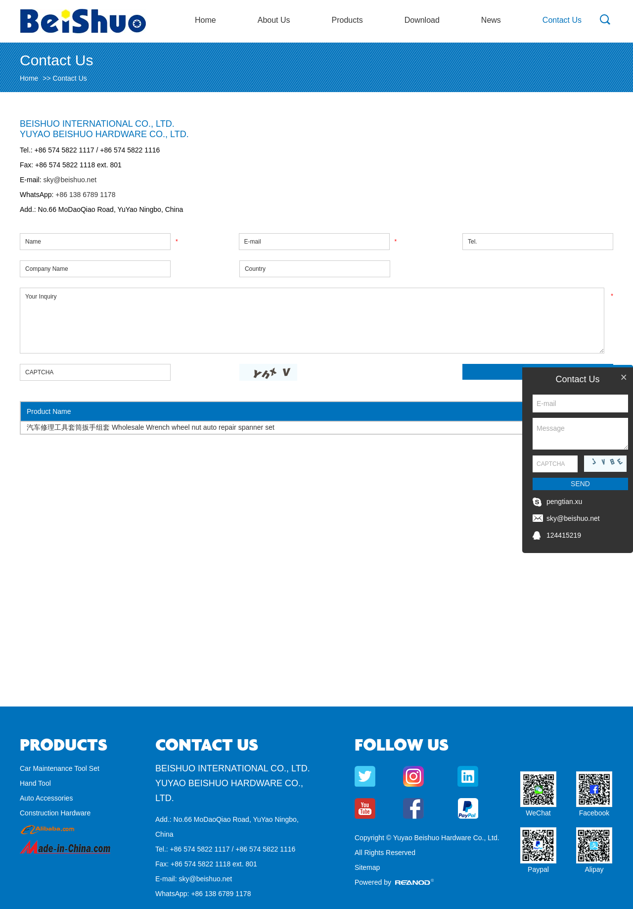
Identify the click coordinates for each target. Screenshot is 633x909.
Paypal (538, 869)
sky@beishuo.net (69, 180)
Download (422, 20)
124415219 (563, 535)
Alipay (594, 869)
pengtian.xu (564, 501)
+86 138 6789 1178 (84, 195)
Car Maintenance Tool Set (59, 768)
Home (205, 20)
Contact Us (562, 20)
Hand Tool (35, 783)
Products (347, 20)
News (491, 20)
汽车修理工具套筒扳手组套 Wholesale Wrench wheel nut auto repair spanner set (150, 427)
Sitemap (367, 867)
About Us (274, 20)
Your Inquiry (312, 321)
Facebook (594, 813)
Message (580, 434)
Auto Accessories (46, 798)
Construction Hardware (55, 813)
